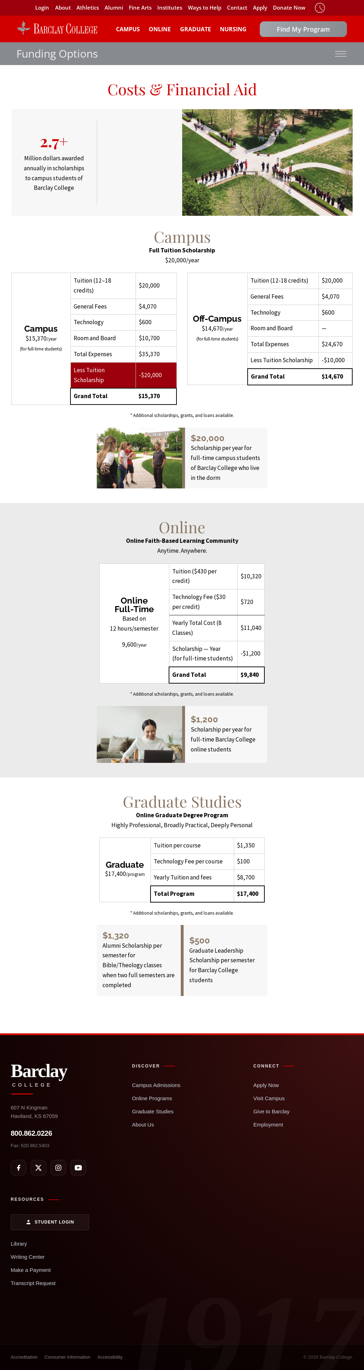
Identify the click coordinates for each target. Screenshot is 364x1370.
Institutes (169, 7)
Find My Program (303, 29)
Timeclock (319, 8)
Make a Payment (31, 1270)
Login (42, 7)
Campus (128, 29)
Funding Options (57, 53)
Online (160, 29)
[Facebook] (18, 1168)
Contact (237, 7)
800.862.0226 (31, 1133)
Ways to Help (204, 7)
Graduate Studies (153, 1111)
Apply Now (266, 1085)
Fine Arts (140, 7)
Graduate (195, 29)
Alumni (114, 7)
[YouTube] (78, 1168)
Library (19, 1244)
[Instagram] (58, 1168)
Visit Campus (269, 1098)
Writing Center (28, 1257)
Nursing (233, 29)
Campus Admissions (156, 1085)
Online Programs (152, 1098)
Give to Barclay (271, 1111)
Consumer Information (67, 1357)
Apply (260, 7)
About (63, 7)
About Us (143, 1125)
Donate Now (289, 7)
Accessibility (110, 1357)
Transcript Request (33, 1283)
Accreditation (24, 1357)
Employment (268, 1125)
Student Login (50, 1222)
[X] (38, 1168)
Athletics (88, 7)
